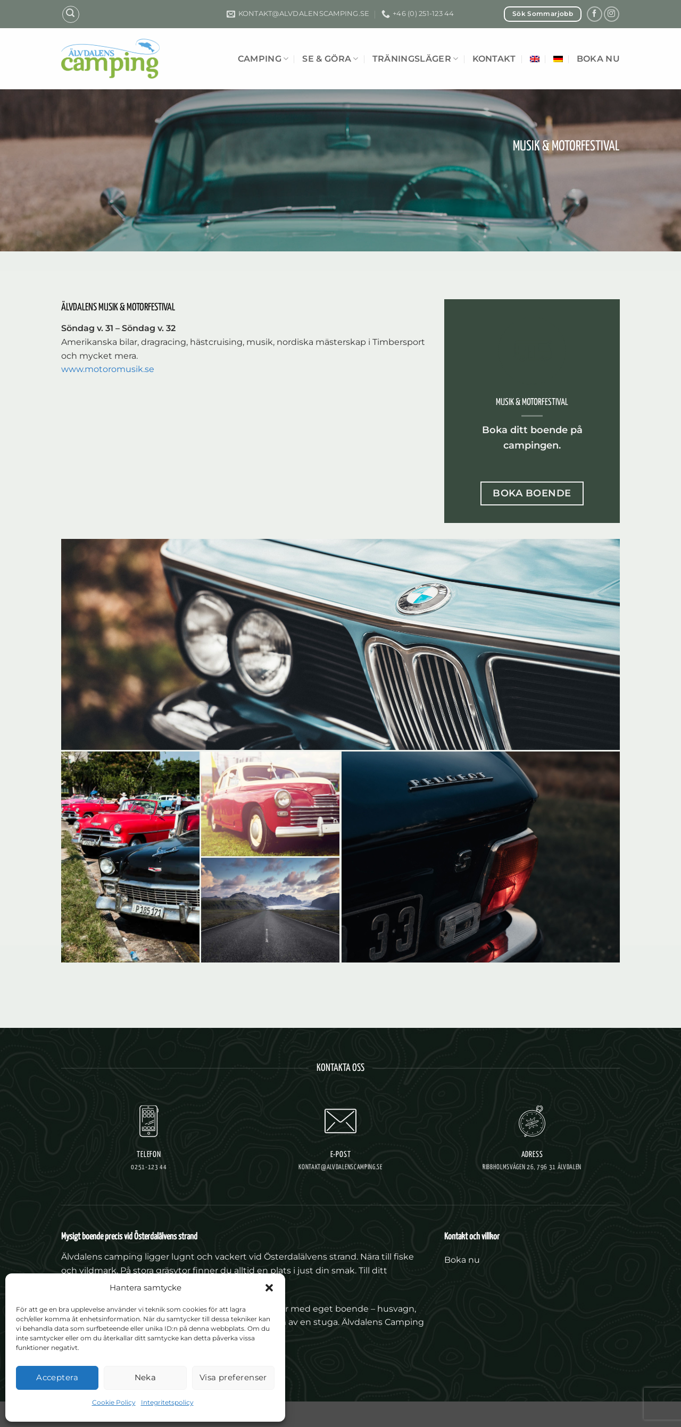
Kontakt (494, 59)
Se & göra (330, 59)
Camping (263, 59)
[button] (269, 1287)
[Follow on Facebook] (594, 14)
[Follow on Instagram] (611, 14)
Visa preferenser (233, 1377)
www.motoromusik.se (107, 369)
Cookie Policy (114, 1402)
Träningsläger (415, 59)
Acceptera (57, 1377)
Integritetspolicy (167, 1402)
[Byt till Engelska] (534, 58)
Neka (145, 1377)
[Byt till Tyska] (558, 58)
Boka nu (598, 59)
